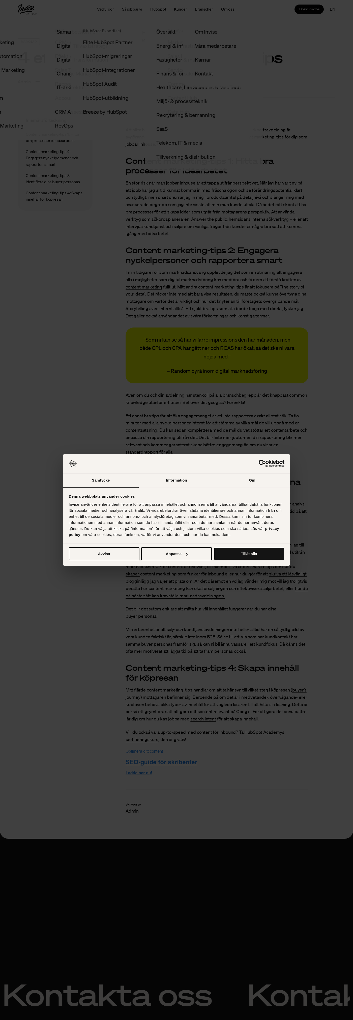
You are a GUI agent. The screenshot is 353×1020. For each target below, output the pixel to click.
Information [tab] (176, 480)
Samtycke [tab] (101, 480)
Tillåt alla (249, 554)
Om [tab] (252, 480)
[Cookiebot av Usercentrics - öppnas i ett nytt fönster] (262, 463)
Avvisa (104, 554)
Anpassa (177, 554)
